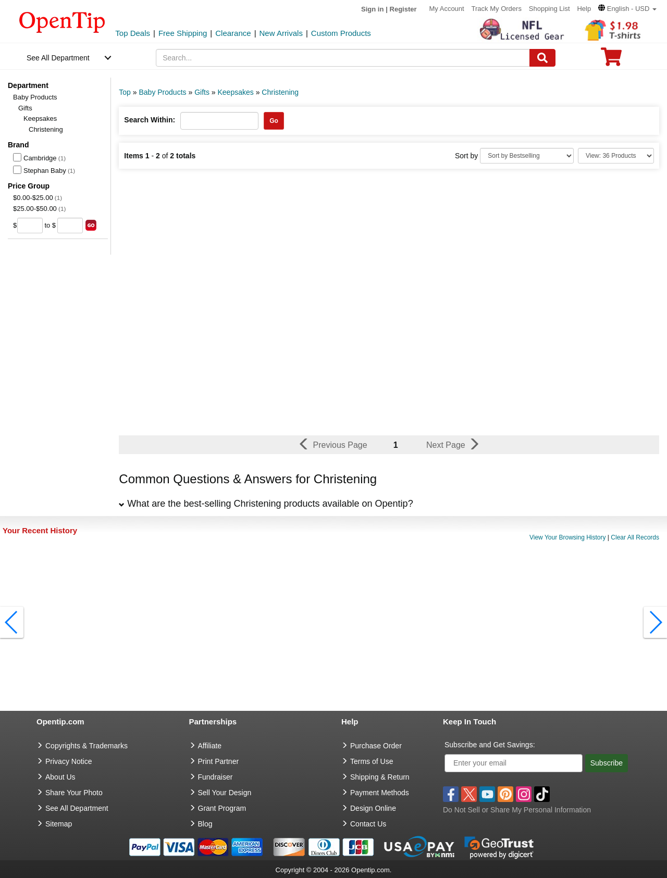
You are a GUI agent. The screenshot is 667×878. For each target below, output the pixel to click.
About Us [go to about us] (60, 777)
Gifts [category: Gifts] (201, 92)
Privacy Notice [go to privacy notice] (68, 761)
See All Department (58, 58)
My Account (446, 8)
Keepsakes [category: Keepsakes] (235, 92)
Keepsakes (40, 118)
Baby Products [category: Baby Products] (162, 92)
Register (403, 9)
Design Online (373, 808)
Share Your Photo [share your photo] (74, 792)
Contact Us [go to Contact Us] (368, 824)
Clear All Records (635, 537)
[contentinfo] (62, 21)
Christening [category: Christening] (280, 92)
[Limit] (616, 156)
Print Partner (218, 761)
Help (584, 8)
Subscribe (606, 763)
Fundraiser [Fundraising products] (215, 777)
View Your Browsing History (567, 537)
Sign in (372, 9)
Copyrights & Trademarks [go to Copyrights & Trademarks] (86, 746)
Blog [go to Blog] (205, 824)
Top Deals (132, 33)
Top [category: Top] (125, 92)
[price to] (70, 225)
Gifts (25, 108)
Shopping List (549, 8)
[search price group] (90, 225)
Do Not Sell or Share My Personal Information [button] (517, 810)
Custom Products (341, 33)
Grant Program (222, 808)
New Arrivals (281, 33)
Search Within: (149, 120)
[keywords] (343, 58)
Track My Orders (497, 8)
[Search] (542, 58)
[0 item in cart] (611, 60)
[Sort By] (527, 156)
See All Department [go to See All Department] (76, 808)
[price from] (30, 225)
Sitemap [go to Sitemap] (58, 824)
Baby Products (35, 97)
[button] (627, 8)
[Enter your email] (513, 763)
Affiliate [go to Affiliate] (210, 746)
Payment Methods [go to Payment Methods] (379, 792)
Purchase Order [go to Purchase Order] (376, 746)
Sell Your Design (225, 792)
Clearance (233, 33)
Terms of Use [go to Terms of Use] (371, 761)
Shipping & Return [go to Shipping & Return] (380, 777)
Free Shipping (182, 33)
